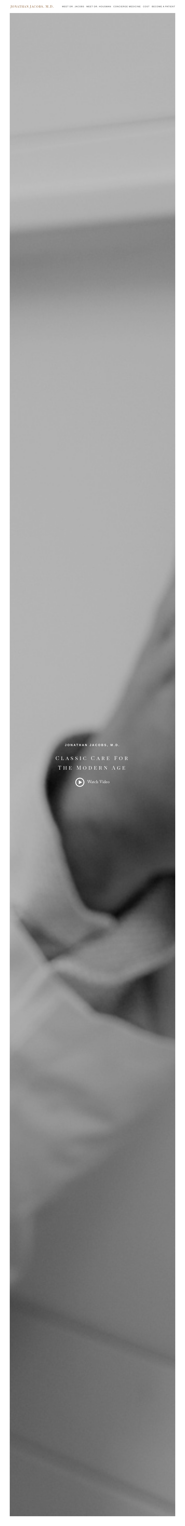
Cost (146, 6)
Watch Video (98, 782)
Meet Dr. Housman (98, 6)
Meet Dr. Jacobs (73, 6)
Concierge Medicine (127, 6)
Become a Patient (163, 6)
